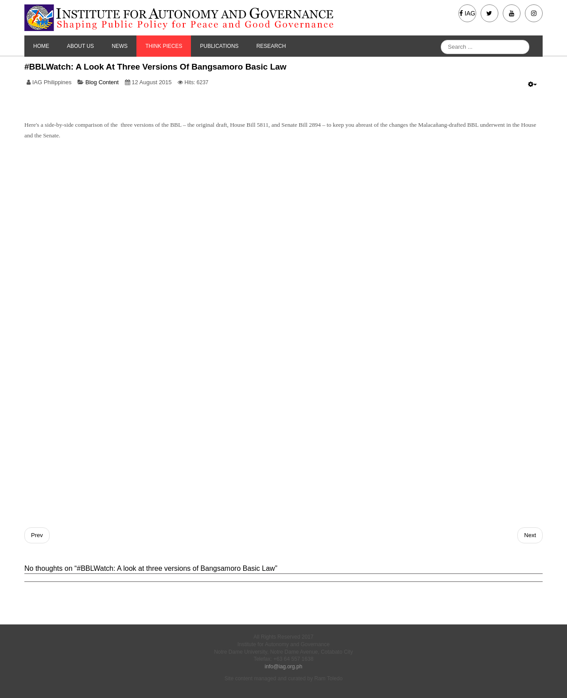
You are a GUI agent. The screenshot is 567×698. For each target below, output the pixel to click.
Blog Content (102, 82)
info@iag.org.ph (284, 666)
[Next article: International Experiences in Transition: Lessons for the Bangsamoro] (530, 535)
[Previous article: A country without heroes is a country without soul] (37, 535)
